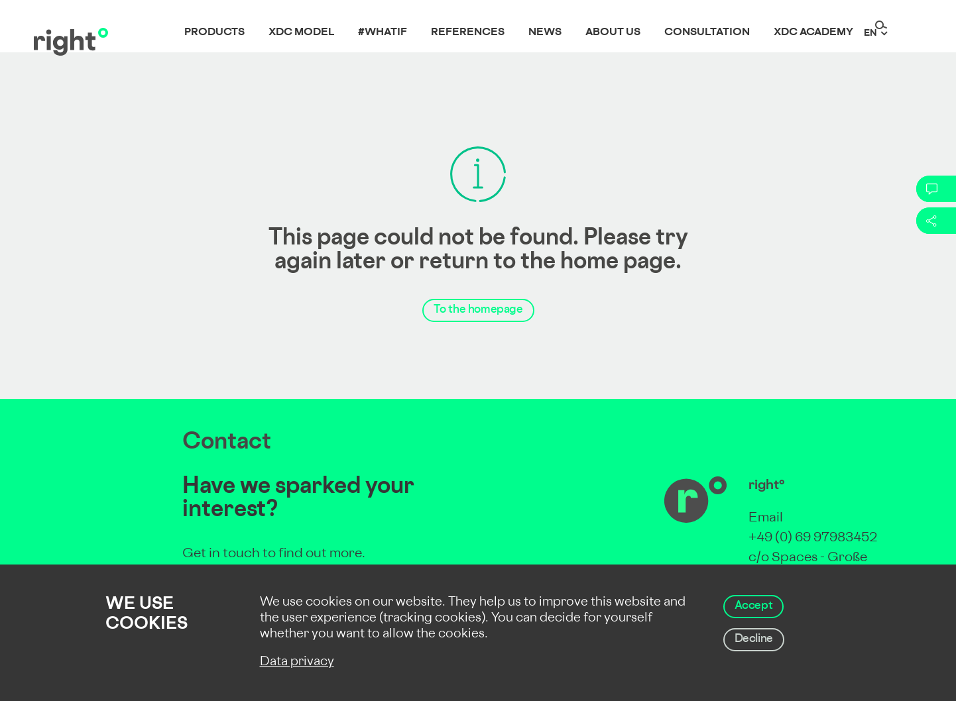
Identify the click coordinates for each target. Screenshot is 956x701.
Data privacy (297, 662)
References (468, 33)
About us (612, 33)
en (870, 33)
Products (214, 33)
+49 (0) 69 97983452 (812, 538)
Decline (754, 639)
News (545, 33)
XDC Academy (813, 33)
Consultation (707, 33)
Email (765, 518)
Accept (754, 606)
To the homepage (478, 310)
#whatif (382, 33)
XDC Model (301, 33)
